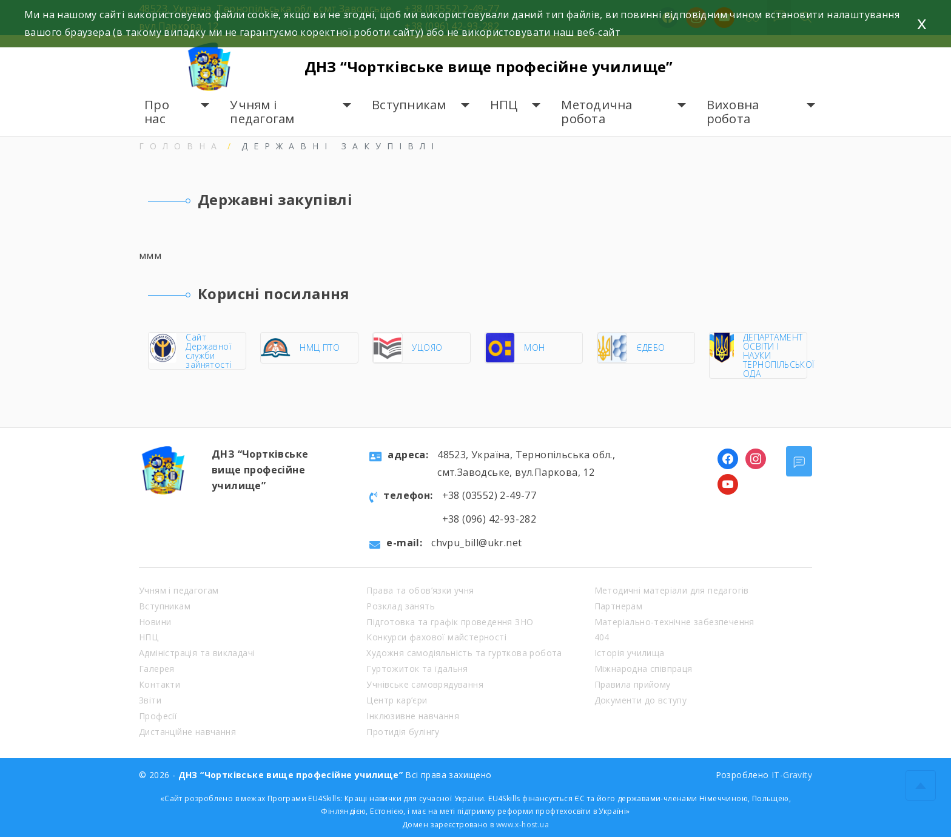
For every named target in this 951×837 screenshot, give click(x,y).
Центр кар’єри (396, 700)
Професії (158, 716)
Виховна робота (733, 112)
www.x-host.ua (522, 824)
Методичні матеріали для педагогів (671, 590)
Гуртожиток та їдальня (417, 668)
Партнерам (618, 606)
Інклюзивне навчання (412, 716)
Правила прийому (632, 684)
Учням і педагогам (262, 112)
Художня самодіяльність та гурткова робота (464, 653)
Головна (181, 146)
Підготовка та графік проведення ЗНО (449, 622)
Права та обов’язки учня (420, 590)
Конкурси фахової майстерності (436, 637)
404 (602, 637)
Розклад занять (400, 606)
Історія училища (629, 653)
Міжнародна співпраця (643, 668)
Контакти (159, 684)
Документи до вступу (640, 700)
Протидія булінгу (402, 731)
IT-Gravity (791, 775)
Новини (155, 622)
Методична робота (596, 112)
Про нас (156, 112)
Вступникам (409, 105)
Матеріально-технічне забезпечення (674, 622)
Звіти (150, 700)
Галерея (157, 668)
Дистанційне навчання (187, 731)
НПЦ (504, 105)
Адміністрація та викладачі (197, 653)
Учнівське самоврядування (424, 684)
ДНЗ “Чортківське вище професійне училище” (488, 66)
